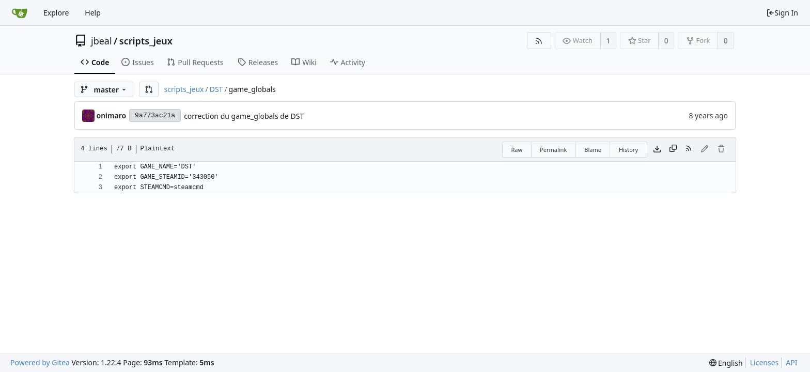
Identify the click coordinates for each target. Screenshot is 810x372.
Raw (516, 149)
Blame (592, 149)
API (791, 362)
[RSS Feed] (539, 40)
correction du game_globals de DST (244, 116)
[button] (149, 89)
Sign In (782, 13)
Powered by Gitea (40, 362)
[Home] (19, 13)
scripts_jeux (146, 41)
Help (93, 13)
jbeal (101, 41)
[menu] (726, 363)
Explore (56, 13)
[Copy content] (673, 149)
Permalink (553, 149)
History (628, 149)
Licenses (764, 362)
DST (216, 89)
